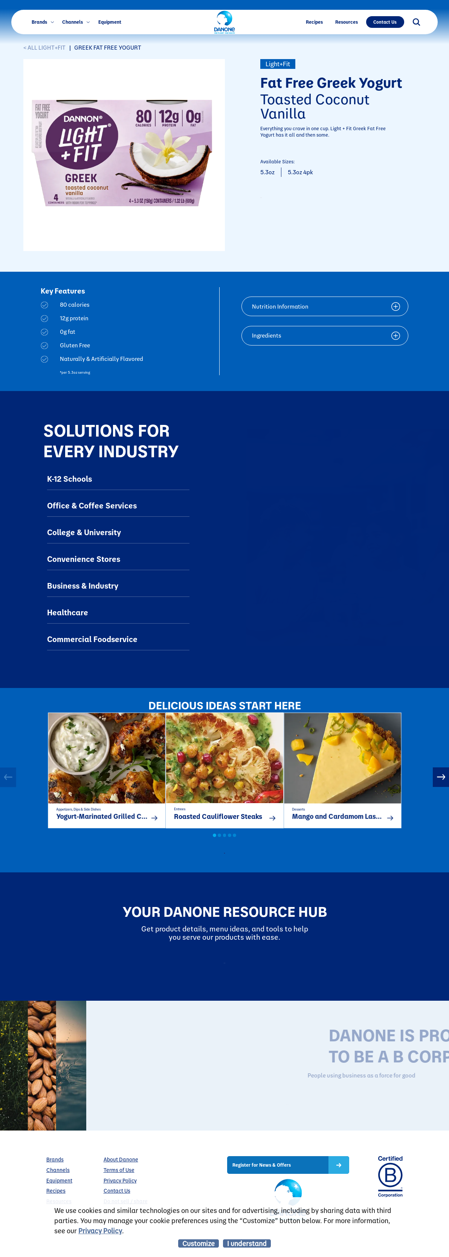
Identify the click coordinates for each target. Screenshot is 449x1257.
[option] (107, 775)
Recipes (314, 22)
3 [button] (224, 844)
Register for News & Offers (261, 1190)
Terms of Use (119, 1195)
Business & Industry (82, 585)
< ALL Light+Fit (44, 47)
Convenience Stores (83, 559)
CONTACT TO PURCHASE (310, 201)
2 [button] (219, 844)
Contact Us (385, 22)
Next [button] (441, 781)
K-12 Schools (69, 478)
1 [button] (214, 844)
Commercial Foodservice (92, 639)
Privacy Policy (100, 1230)
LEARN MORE (333, 1126)
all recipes (231, 864)
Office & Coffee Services (92, 505)
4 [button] (229, 844)
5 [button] (234, 844)
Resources (346, 22)
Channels (76, 22)
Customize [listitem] (198, 1243)
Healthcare (67, 612)
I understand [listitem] (247, 1243)
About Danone (121, 1184)
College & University (84, 532)
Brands (43, 22)
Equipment (109, 22)
